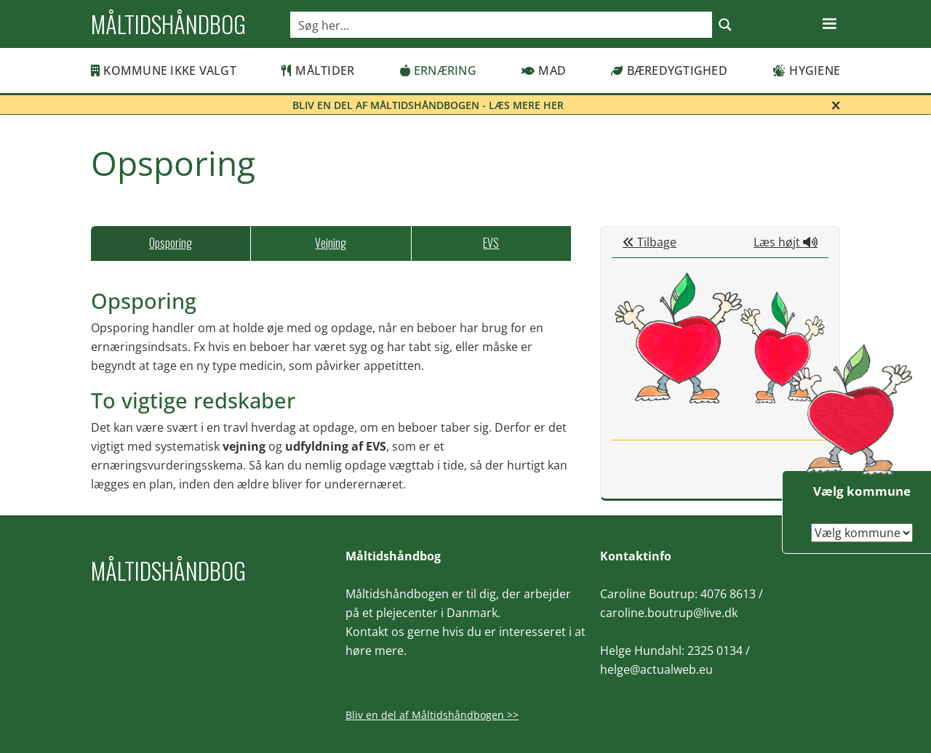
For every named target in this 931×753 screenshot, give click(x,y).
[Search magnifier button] (725, 25)
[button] (829, 24)
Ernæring (438, 70)
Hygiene (806, 70)
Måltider (317, 70)
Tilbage (649, 242)
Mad (544, 70)
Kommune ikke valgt (163, 70)
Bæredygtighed (669, 70)
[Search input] (502, 25)
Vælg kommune (862, 491)
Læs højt (786, 242)
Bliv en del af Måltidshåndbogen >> (432, 715)
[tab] (170, 243)
